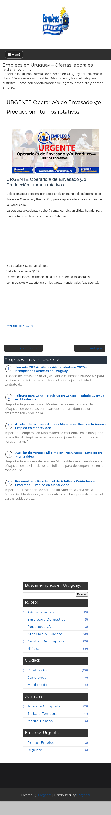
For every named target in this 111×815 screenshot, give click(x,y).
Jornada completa (44, 720)
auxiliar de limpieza (46, 655)
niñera (33, 662)
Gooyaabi (83, 808)
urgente (35, 764)
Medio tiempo (40, 735)
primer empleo (41, 756)
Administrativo (41, 626)
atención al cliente (45, 648)
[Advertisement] (55, 252)
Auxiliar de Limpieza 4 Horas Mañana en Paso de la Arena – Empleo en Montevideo (60, 439)
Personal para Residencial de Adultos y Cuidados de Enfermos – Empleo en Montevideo (55, 496)
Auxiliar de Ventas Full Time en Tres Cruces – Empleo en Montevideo (58, 468)
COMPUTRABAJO (19, 335)
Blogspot (45, 808)
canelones (37, 691)
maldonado (38, 698)
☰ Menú (14, 54)
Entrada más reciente (23, 360)
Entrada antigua (89, 360)
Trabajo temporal (43, 727)
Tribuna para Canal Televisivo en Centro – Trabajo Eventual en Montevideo (60, 411)
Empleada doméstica (47, 633)
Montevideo (38, 684)
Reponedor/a (39, 640)
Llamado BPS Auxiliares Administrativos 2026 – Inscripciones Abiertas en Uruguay (50, 382)
